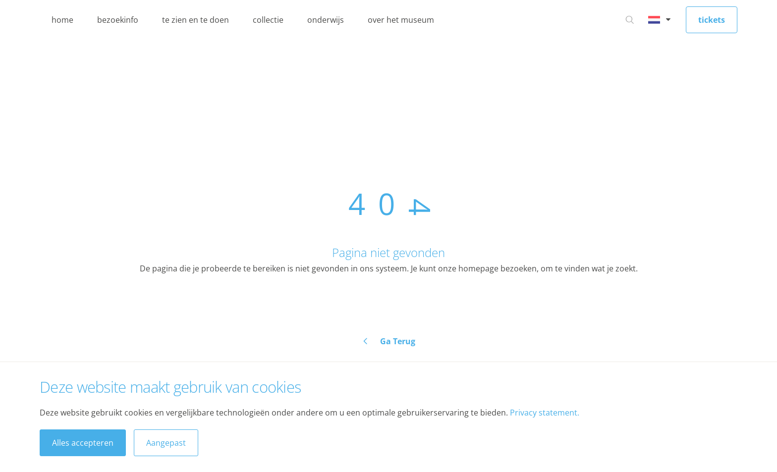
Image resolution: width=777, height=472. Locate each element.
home (62, 19)
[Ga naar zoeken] (629, 19)
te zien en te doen (195, 19)
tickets (711, 19)
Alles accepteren (82, 442)
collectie (268, 19)
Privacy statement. (544, 412)
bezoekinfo (117, 19)
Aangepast (166, 442)
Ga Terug (397, 341)
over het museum (401, 19)
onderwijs (325, 19)
